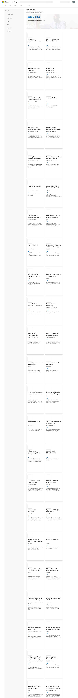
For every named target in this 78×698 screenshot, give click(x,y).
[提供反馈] (53, 2)
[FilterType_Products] (6, 21)
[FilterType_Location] (6, 18)
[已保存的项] (56, 2)
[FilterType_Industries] (6, 24)
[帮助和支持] (55, 2)
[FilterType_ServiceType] (6, 27)
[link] (35, 46)
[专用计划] (58, 2)
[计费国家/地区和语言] (65, 2)
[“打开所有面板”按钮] (4, 5)
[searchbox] (16, 14)
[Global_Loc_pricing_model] (6, 31)
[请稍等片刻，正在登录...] (73, 2)
